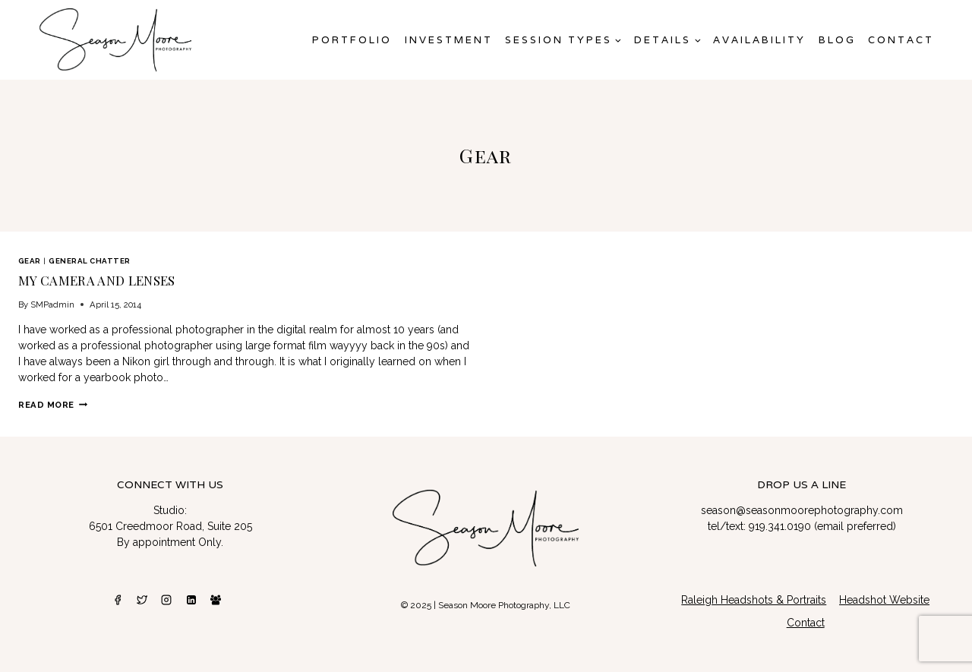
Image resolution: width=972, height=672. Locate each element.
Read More (52, 404)
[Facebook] (117, 599)
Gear (29, 261)
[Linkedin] (191, 599)
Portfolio (352, 39)
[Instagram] (166, 599)
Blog (837, 39)
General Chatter (89, 261)
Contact (901, 39)
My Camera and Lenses (96, 280)
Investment (449, 39)
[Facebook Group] (215, 599)
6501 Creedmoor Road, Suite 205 (170, 526)
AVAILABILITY (759, 39)
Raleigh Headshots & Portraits (753, 600)
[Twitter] (142, 599)
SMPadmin (52, 304)
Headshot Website (884, 600)
